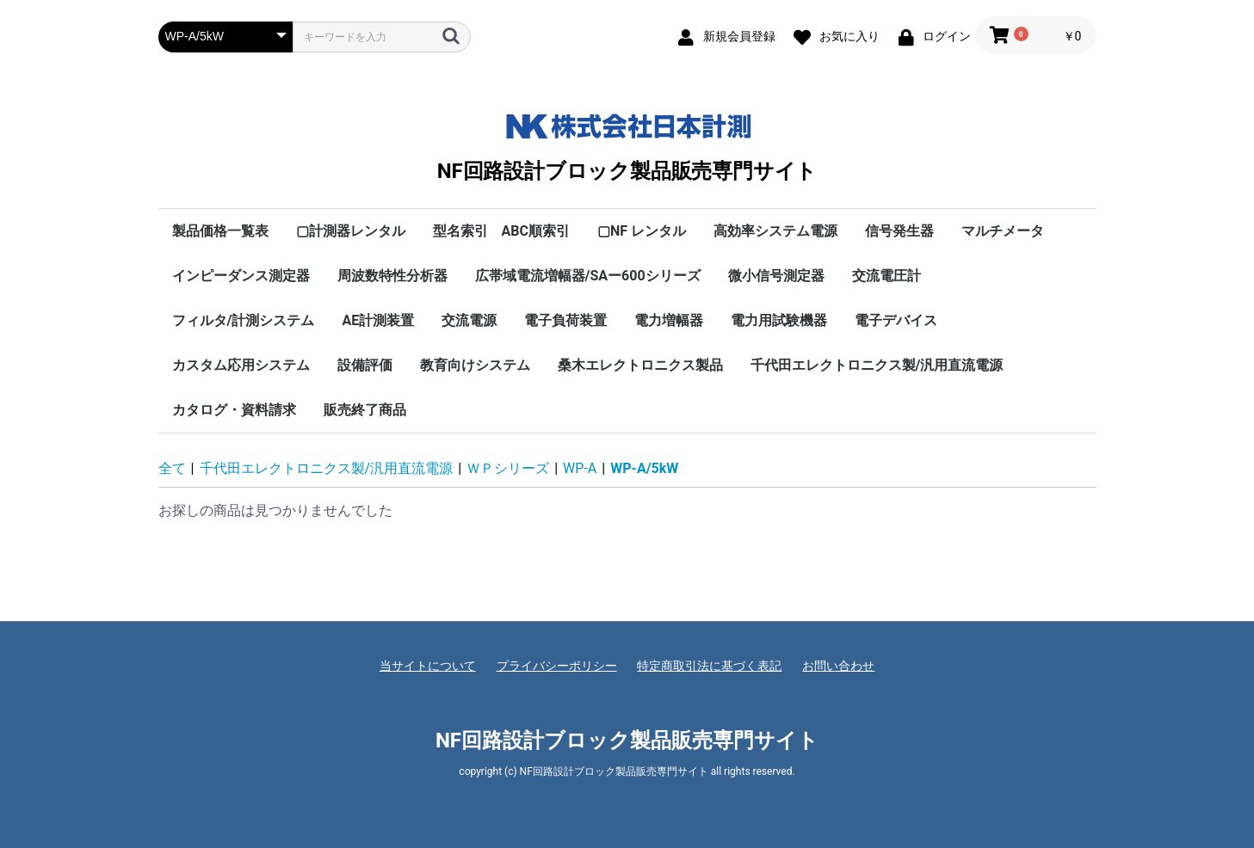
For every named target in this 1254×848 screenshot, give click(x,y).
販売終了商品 (365, 410)
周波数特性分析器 (392, 275)
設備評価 (364, 365)
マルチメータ (1002, 231)
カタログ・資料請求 (234, 410)
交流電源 (469, 320)
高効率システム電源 (775, 231)
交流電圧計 (886, 275)
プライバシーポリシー (557, 666)
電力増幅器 (668, 320)
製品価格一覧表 (220, 231)
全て (172, 468)
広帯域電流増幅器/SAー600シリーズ (588, 275)
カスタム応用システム (241, 365)
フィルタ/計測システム (243, 320)
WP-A (579, 468)
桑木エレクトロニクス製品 (640, 365)
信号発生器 (899, 231)
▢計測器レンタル (350, 231)
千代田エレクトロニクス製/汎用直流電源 (877, 365)
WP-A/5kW (644, 468)
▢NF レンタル (641, 231)
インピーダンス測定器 (241, 275)
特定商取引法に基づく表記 (709, 666)
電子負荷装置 (565, 320)
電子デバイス (896, 320)
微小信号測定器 (776, 275)
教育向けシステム (475, 365)
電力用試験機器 (779, 320)
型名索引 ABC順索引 (501, 231)
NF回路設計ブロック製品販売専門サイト (627, 143)
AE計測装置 (378, 320)
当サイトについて (428, 666)
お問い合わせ (838, 666)
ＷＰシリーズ (507, 468)
